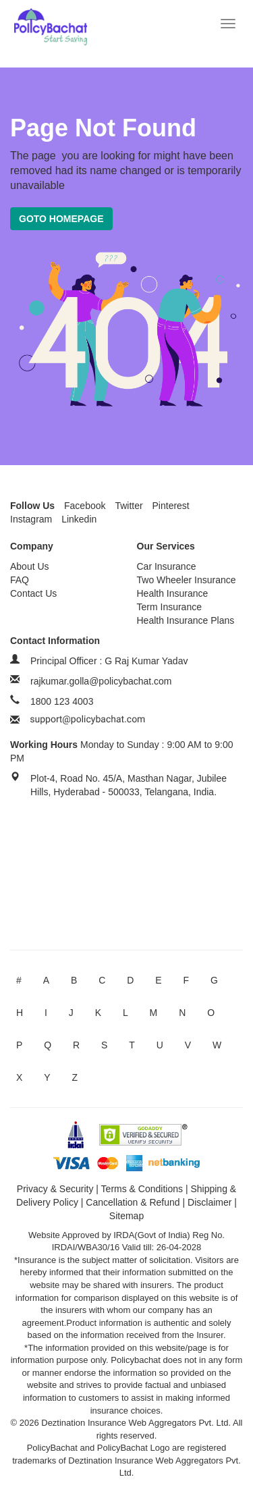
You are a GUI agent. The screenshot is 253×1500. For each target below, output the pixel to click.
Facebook (84, 505)
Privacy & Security (55, 1188)
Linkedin (78, 519)
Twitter (128, 505)
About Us (29, 566)
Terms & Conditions (142, 1188)
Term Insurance (169, 606)
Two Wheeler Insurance (186, 579)
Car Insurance (166, 566)
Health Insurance (172, 593)
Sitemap (126, 1215)
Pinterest (171, 505)
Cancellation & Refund (132, 1202)
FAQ (19, 579)
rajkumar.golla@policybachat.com (101, 681)
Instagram (31, 519)
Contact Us (33, 593)
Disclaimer (209, 1202)
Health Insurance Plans (186, 620)
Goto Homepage (61, 218)
